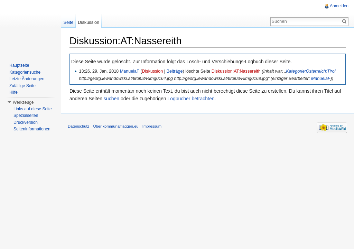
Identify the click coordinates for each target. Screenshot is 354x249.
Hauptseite (19, 65)
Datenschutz (78, 126)
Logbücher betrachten (190, 98)
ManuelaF (129, 71)
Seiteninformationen (31, 129)
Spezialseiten (25, 115)
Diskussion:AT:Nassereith (236, 71)
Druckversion (25, 122)
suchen (111, 98)
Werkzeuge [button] (23, 102)
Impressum (151, 126)
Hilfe (13, 92)
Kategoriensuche (24, 72)
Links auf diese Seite (32, 109)
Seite (68, 22)
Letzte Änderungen (26, 78)
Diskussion (152, 71)
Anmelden (339, 5)
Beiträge (175, 71)
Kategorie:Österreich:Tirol (310, 71)
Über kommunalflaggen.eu (115, 126)
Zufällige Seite (22, 85)
